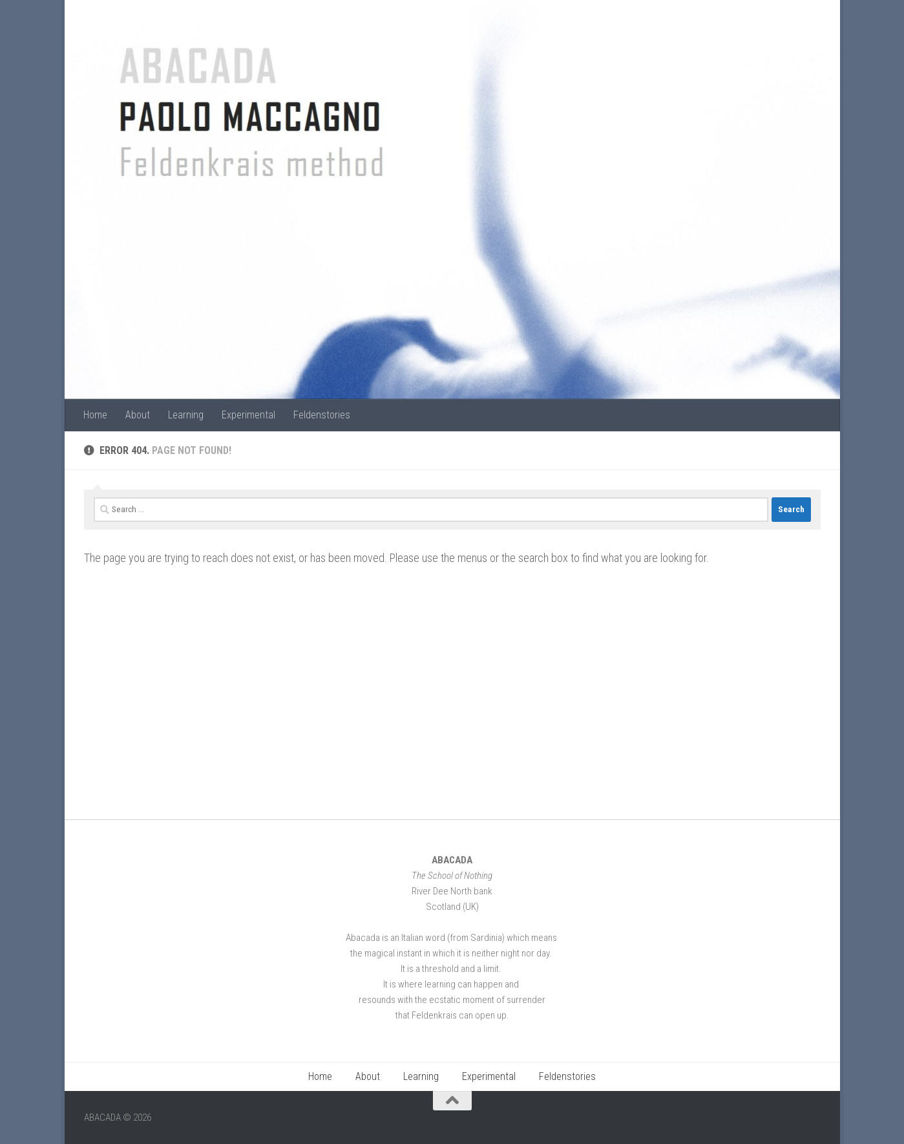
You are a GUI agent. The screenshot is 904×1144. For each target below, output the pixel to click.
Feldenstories (321, 415)
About (137, 415)
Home (95, 415)
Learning (186, 415)
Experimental (248, 415)
